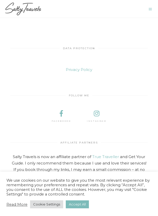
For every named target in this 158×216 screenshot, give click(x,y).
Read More (16, 204)
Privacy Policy (79, 69)
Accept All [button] (77, 204)
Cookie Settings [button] (46, 204)
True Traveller (105, 156)
